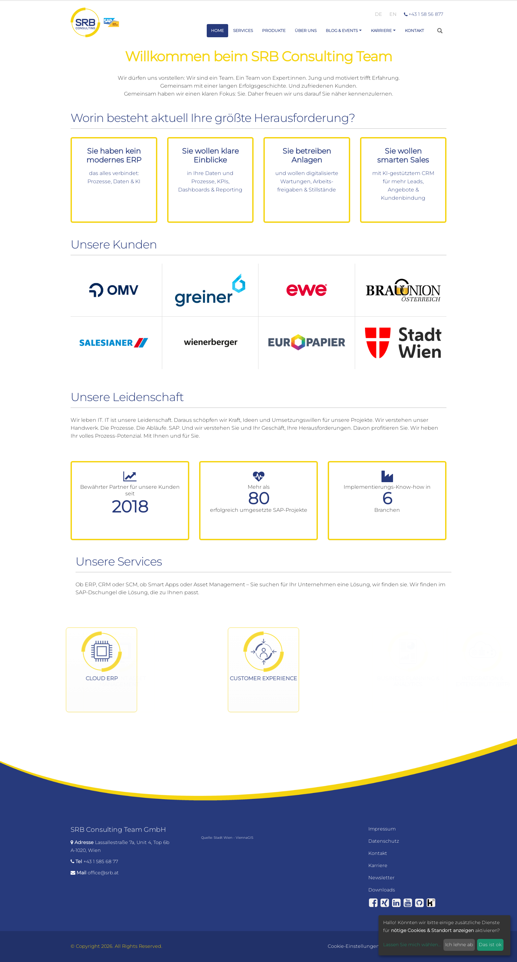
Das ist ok (490, 944)
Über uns (306, 30)
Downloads (381, 890)
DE (378, 14)
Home (217, 30)
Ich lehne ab (459, 944)
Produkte (274, 30)
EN (393, 14)
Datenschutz (383, 841)
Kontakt (414, 30)
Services (243, 30)
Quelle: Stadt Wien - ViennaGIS (227, 837)
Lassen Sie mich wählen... (412, 944)
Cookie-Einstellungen (354, 946)
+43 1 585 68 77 (100, 861)
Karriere (381, 30)
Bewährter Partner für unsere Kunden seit (130, 490)
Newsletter (381, 878)
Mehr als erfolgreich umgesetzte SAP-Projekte (258, 498)
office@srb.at (103, 873)
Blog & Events (342, 30)
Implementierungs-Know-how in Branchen (387, 498)
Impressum (382, 829)
